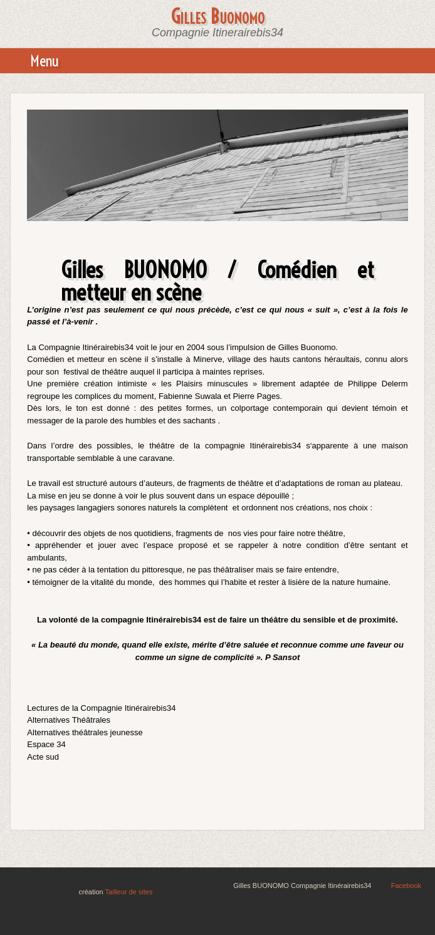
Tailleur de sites (129, 892)
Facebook (406, 885)
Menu (44, 60)
